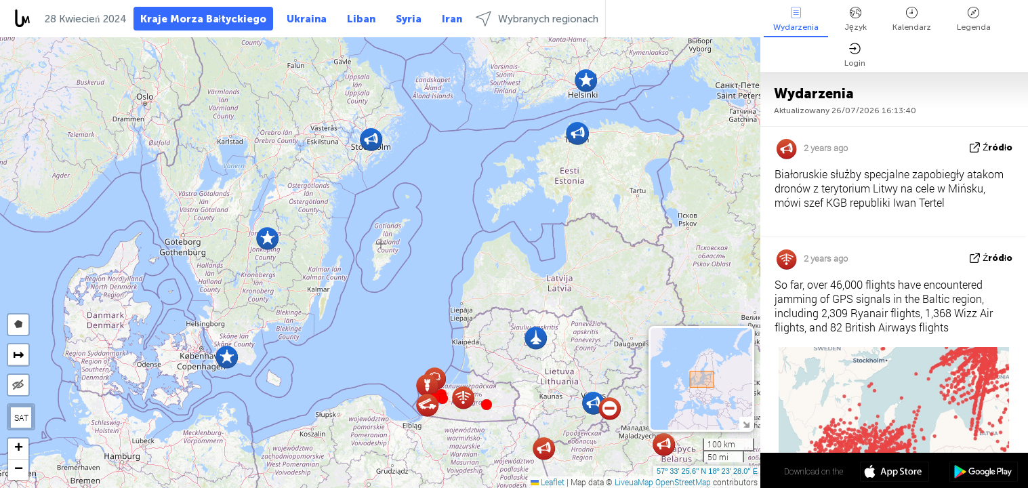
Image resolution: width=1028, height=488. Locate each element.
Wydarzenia (796, 19)
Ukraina (307, 19)
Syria (409, 19)
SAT (21, 417)
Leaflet (547, 481)
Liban (361, 19)
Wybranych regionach (537, 18)
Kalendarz (911, 19)
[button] (442, 398)
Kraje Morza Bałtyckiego (203, 19)
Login (854, 55)
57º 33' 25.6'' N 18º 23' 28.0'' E (707, 471)
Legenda (974, 19)
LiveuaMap (634, 481)
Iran (452, 19)
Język (855, 19)
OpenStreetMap (683, 481)
